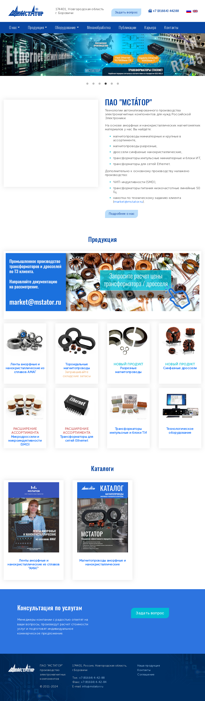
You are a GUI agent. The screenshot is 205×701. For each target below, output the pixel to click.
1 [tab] (87, 84)
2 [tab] (93, 84)
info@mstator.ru (92, 686)
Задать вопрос (126, 12)
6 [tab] (118, 84)
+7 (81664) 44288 (166, 11)
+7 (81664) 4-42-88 (92, 677)
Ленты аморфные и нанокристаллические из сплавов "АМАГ (34, 564)
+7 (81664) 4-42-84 (93, 682)
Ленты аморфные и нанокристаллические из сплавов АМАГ (25, 368)
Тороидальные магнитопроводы (77, 366)
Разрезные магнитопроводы (128, 370)
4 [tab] (106, 84)
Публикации (127, 27)
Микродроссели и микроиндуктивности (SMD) (25, 440)
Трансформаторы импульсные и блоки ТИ (128, 431)
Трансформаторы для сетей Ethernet (76, 438)
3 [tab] (100, 84)
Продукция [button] (36, 27)
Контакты (171, 27)
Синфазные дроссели (180, 368)
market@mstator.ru (128, 202)
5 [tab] (112, 84)
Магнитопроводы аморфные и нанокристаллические (102, 562)
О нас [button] (13, 27)
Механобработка (99, 27)
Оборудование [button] (65, 27)
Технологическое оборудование (180, 431)
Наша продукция (148, 665)
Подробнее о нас (121, 214)
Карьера (150, 27)
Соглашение (145, 674)
